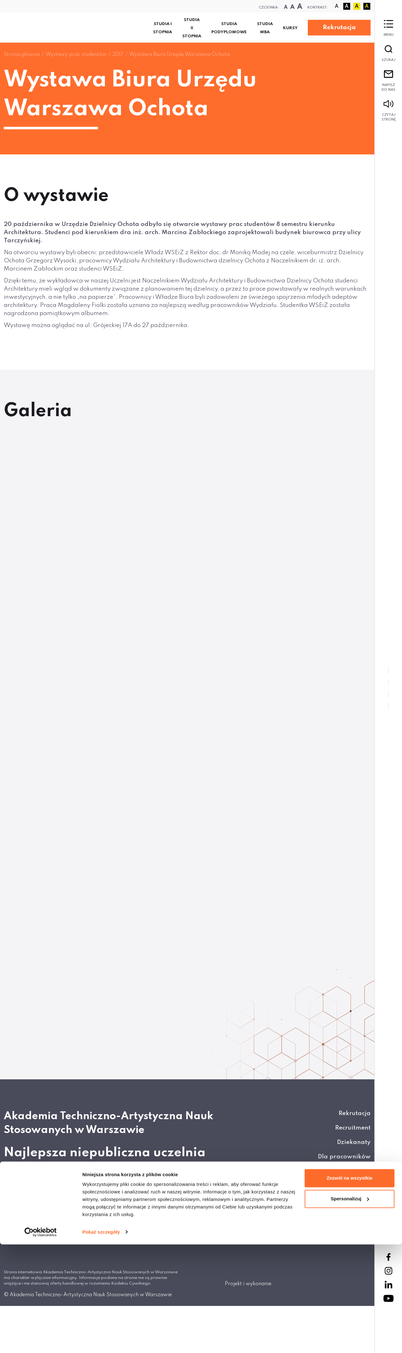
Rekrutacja (339, 27)
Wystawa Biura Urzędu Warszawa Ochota (179, 54)
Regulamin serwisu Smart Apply (323, 1229)
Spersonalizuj (350, 1307)
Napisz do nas (388, 81)
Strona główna (22, 54)
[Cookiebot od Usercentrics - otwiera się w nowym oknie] (40, 1340)
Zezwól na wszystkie (349, 1287)
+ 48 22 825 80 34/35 (44, 1235)
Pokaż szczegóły (101, 1340)
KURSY (290, 28)
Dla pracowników (344, 1157)
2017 (117, 54)
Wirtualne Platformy (340, 1186)
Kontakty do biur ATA (339, 1171)
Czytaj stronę (388, 110)
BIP (366, 1200)
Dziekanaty (354, 1142)
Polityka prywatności (339, 1214)
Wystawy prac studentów (76, 54)
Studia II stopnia (191, 28)
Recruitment (353, 1128)
